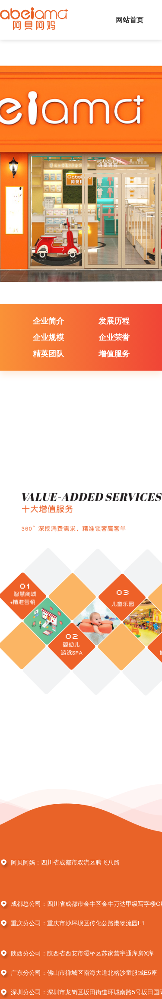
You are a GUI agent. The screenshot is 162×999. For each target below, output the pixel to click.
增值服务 (114, 353)
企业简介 (48, 320)
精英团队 (48, 353)
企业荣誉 (114, 337)
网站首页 (129, 20)
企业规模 (48, 337)
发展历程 (114, 320)
